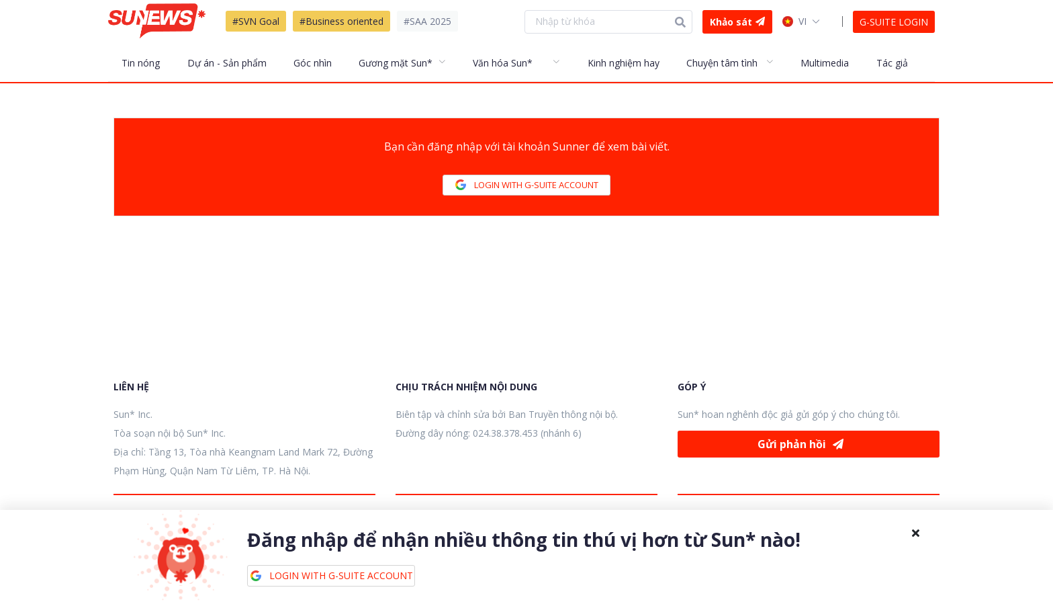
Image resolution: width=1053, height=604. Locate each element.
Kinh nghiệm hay (623, 62)
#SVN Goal (255, 21)
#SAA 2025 (427, 21)
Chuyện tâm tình (722, 62)
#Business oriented (341, 21)
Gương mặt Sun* (395, 62)
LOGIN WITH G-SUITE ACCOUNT (526, 185)
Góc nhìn (312, 62)
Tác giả (892, 62)
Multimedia (824, 62)
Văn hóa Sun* (503, 62)
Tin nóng (141, 62)
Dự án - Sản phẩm (227, 62)
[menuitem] (147, 62)
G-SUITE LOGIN (894, 21)
